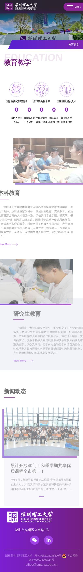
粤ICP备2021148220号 (48, 555)
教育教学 (73, 44)
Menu (74, 7)
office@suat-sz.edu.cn (41, 564)
